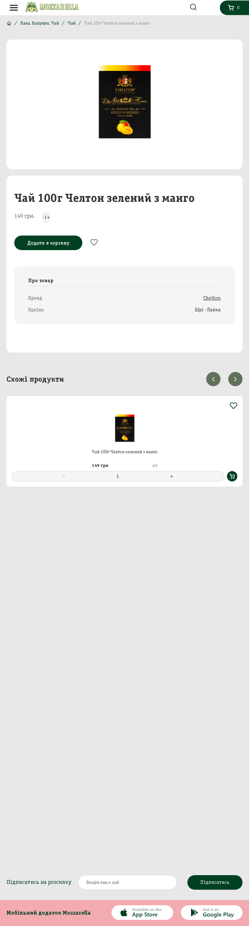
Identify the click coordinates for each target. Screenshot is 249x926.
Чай (72, 23)
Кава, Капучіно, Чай (39, 23)
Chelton (212, 298)
